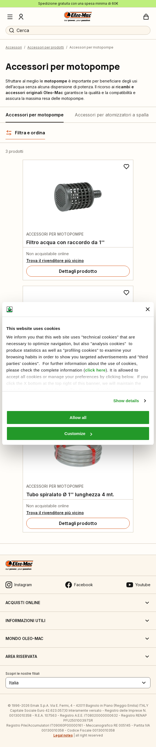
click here (95, 370)
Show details (126, 400)
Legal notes (63, 735)
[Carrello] (146, 16)
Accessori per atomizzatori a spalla (112, 115)
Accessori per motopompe (35, 115)
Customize (78, 433)
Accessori (14, 47)
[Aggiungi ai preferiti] (126, 166)
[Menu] (10, 16)
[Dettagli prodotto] (78, 271)
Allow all (78, 417)
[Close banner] (148, 309)
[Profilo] (21, 16)
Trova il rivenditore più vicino (55, 260)
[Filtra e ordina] (25, 132)
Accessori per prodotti (45, 47)
